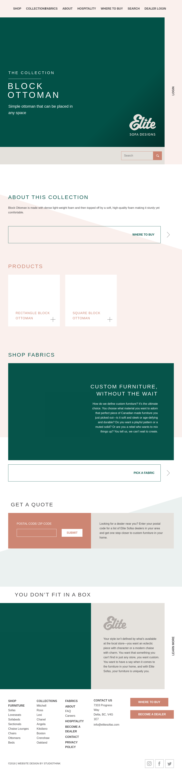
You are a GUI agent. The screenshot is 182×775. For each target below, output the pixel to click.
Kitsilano (42, 728)
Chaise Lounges (18, 728)
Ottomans (14, 737)
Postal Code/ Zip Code (34, 526)
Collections (36, 8)
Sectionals (14, 724)
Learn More (173, 648)
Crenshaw (43, 737)
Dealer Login (155, 8)
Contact (72, 736)
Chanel (41, 719)
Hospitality (86, 8)
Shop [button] (17, 8)
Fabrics (51, 8)
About (67, 8)
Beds (11, 742)
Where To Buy (112, 8)
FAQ (68, 711)
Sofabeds (14, 719)
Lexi (39, 714)
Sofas (11, 710)
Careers (70, 715)
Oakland (42, 742)
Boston (41, 733)
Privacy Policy (71, 745)
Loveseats (14, 714)
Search (134, 8)
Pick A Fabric (144, 475)
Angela (41, 724)
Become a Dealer (72, 729)
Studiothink (52, 763)
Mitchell (41, 705)
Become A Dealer (152, 714)
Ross (40, 710)
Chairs (12, 733)
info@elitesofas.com (106, 724)
